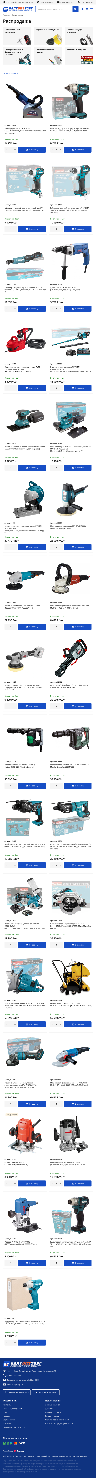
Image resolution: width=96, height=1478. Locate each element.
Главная (6, 15)
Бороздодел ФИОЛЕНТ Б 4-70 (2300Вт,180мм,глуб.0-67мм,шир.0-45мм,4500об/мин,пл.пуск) (25, 130)
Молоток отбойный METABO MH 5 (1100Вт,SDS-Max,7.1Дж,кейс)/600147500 (70, 765)
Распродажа (17, 15)
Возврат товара (52, 1416)
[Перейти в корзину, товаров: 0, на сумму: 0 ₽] (87, 8)
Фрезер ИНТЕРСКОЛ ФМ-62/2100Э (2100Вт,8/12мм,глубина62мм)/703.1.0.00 (67, 1163)
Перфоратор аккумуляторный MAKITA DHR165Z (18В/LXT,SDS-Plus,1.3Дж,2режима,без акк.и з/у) (24, 845)
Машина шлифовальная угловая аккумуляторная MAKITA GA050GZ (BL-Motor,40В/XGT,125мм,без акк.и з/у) (20, 1085)
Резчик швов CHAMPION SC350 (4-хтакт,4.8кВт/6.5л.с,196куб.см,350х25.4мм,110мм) (71, 1004)
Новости (6, 1416)
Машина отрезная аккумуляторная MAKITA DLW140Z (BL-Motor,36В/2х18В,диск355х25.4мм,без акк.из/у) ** (24, 529)
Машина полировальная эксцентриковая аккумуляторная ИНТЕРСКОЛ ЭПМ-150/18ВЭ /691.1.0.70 (23, 687)
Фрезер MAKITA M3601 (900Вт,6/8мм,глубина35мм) (16, 1163)
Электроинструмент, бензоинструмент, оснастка (14, 51)
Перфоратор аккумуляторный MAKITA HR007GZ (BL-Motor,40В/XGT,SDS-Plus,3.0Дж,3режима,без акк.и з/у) (70, 846)
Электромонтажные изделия (45, 50)
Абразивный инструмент (47, 29)
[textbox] (55, 9)
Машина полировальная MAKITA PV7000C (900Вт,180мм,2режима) (68, 527)
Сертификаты (9, 1419)
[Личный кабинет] (82, 8)
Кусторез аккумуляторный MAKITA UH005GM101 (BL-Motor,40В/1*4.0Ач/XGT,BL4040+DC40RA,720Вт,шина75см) (71, 369)
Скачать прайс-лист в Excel (57, 1419)
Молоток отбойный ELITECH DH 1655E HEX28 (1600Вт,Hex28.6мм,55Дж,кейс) (69, 686)
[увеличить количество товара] (15, 149)
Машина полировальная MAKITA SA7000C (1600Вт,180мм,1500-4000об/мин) (22, 606)
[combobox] (56, 9)
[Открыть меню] (91, 8)
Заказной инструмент (76, 49)
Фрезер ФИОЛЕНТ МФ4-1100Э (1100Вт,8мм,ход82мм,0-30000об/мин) (20, 1243)
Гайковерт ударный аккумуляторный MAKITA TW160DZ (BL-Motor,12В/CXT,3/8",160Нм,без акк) (24, 209)
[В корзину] (32, 149)
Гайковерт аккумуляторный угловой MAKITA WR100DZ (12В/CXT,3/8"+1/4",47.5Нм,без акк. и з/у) (25, 289)
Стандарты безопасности (14, 1427)
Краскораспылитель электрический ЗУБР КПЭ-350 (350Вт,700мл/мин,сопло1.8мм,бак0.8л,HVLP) (22, 369)
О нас (5, 1412)
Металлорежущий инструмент (75, 30)
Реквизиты (7, 1423)
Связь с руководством (12, 1408)
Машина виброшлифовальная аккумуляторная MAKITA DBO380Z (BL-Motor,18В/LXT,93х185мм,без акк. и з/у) (70, 448)
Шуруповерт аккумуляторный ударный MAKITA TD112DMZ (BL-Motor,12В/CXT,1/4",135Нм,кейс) (24, 1322)
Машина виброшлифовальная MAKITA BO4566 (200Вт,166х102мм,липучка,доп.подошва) (24, 447)
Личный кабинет (52, 1404)
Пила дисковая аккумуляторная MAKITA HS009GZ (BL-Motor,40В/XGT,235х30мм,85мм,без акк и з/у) (70, 926)
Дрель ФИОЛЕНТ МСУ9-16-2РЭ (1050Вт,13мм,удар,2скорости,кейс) (65, 288)
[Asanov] (19, 1451)
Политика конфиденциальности (59, 1423)
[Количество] (10, 149)
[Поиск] (75, 9)
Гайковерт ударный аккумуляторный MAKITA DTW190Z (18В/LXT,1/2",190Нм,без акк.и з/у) (69, 129)
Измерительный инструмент (12, 30)
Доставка (49, 1408)
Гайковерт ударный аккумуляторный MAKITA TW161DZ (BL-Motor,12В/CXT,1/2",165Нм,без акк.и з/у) (69, 210)
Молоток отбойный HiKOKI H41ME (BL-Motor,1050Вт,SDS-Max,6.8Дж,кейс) (21, 765)
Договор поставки (53, 1412)
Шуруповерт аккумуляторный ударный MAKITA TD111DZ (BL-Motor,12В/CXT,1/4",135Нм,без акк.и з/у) (71, 1244)
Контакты (7, 1404)
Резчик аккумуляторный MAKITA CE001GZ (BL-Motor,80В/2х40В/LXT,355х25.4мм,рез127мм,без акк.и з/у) (24, 1005)
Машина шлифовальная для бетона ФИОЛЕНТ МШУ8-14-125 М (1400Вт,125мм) (70, 606)
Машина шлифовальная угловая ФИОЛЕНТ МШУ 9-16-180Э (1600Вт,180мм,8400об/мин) (69, 1084)
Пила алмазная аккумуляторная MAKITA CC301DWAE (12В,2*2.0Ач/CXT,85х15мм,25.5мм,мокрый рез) (24, 926)
